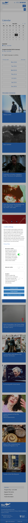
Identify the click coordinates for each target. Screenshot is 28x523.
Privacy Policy (7, 244)
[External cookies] (19, 267)
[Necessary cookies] (19, 254)
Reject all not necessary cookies (14, 295)
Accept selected (14, 291)
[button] (22, 254)
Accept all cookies (14, 288)
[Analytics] (19, 278)
